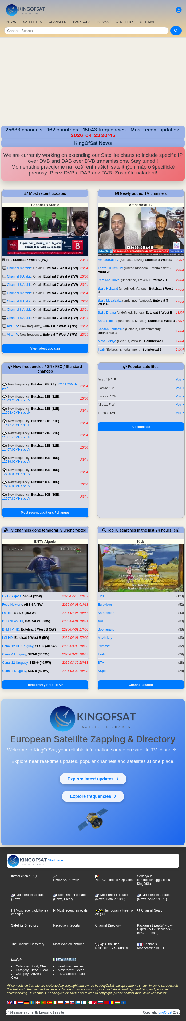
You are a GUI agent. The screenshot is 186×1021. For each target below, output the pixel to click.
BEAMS (103, 22)
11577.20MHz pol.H (16, 425)
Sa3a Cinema (107, 321)
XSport (103, 671)
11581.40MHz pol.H (16, 437)
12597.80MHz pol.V (16, 498)
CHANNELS (57, 22)
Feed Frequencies (71, 966)
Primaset (104, 646)
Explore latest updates (93, 778)
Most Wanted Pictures (68, 944)
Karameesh (106, 613)
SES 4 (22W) (32, 596)
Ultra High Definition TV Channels (111, 946)
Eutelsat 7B (158, 280)
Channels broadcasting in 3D (150, 946)
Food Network (12, 604)
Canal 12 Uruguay (15, 663)
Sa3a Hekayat (108, 288)
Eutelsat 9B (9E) (43, 384)
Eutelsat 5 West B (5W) (38, 629)
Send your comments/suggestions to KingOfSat (155, 880)
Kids (101, 596)
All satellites (141, 427)
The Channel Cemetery (27, 944)
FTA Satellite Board (71, 974)
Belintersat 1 (107, 333)
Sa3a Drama (107, 312)
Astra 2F (104, 272)
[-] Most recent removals (70, 910)
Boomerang (106, 629)
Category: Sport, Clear (32, 966)
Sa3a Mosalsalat (110, 300)
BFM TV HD (10, 629)
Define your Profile (66, 878)
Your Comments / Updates (113, 878)
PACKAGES (81, 22)
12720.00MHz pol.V (16, 474)
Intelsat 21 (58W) (37, 621)
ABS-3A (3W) (33, 604)
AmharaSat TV (108, 260)
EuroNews (105, 604)
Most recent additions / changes (45, 512)
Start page (35, 860)
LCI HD (7, 638)
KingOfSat (164, 1012)
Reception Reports (66, 925)
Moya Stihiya (107, 341)
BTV (101, 663)
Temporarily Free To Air (45, 685)
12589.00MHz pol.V (16, 462)
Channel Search (141, 685)
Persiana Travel (109, 280)
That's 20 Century (110, 268)
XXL (101, 621)
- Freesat (150, 933)
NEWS (11, 22)
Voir (180, 380)
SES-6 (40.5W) (25, 613)
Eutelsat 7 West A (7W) (30, 260)
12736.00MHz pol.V (16, 486)
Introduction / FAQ (24, 876)
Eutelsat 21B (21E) (45, 396)
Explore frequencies (93, 796)
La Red (7, 613)
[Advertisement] (93, 85)
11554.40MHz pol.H (16, 413)
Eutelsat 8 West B (158, 260)
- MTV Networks (158, 929)
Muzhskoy (105, 638)
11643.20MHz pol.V (16, 400)
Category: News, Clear (32, 970)
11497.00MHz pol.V (16, 449)
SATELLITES (32, 22)
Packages (144, 925)
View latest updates (45, 348)
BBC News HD (12, 621)
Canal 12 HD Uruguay (17, 646)
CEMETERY (124, 22)
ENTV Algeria (11, 596)
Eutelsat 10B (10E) (45, 458)
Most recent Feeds (71, 970)
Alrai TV (12, 326)
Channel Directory (108, 925)
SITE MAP (147, 22)
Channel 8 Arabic (19, 268)
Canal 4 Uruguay (14, 654)
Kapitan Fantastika (111, 329)
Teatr (101, 349)
